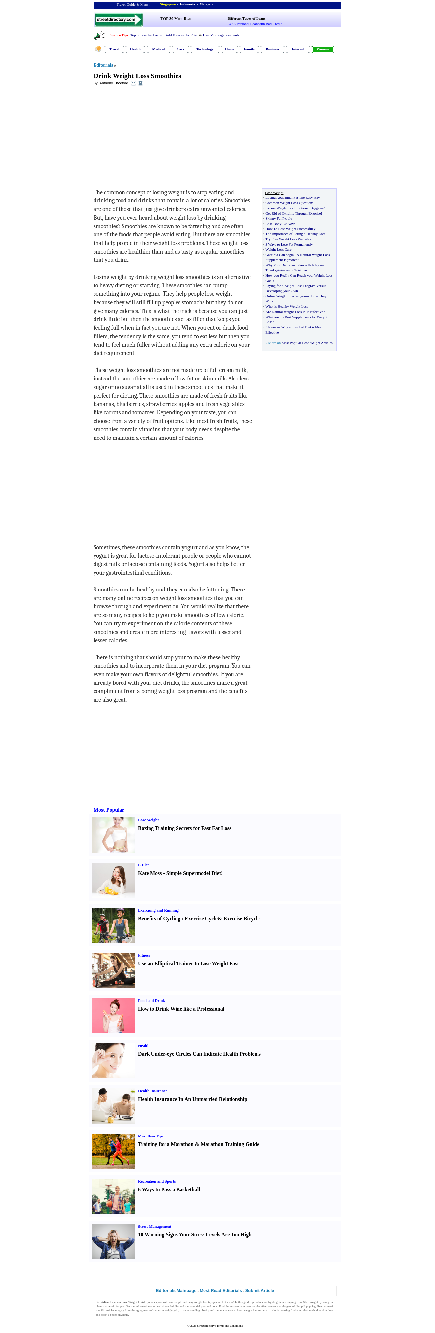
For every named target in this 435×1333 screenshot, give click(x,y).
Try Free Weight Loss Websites (288, 239)
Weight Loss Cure (278, 249)
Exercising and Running (158, 910)
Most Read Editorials (221, 1290)
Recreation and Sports (157, 1181)
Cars (180, 49)
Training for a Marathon (166, 1144)
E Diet (143, 865)
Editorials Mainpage (176, 1290)
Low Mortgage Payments (221, 35)
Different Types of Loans (247, 18)
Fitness (144, 955)
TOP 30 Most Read (176, 18)
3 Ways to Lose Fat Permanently (289, 244)
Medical (158, 49)
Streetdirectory (205, 1325)
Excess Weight (276, 208)
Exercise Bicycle (241, 918)
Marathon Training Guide (230, 1144)
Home (229, 49)
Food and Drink (151, 1000)
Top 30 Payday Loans (146, 35)
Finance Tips (118, 35)
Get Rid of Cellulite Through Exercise (293, 213)
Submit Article (259, 1290)
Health (135, 49)
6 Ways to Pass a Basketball (169, 1189)
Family (249, 49)
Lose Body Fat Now (280, 224)
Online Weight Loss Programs (287, 296)
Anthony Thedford (113, 83)
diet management (225, 1310)
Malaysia (206, 4)
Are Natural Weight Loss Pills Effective (294, 312)
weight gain (171, 1310)
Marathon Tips (150, 1136)
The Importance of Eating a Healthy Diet (295, 234)
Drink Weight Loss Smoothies (137, 76)
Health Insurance (152, 1091)
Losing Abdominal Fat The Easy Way (292, 197)
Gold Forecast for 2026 (181, 35)
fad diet (174, 1306)
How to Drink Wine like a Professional (181, 1009)
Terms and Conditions (230, 1325)
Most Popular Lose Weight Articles (307, 343)
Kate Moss (150, 873)
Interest (298, 49)
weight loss (200, 1302)
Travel (114, 49)
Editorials (103, 65)
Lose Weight (148, 820)
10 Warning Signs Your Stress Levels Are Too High (195, 1234)
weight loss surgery (255, 1310)
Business (272, 49)
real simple (175, 1302)
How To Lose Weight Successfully (290, 229)
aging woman (144, 1310)
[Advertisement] (147, 139)
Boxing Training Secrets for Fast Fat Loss (184, 828)
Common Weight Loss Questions (289, 203)
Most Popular (109, 810)
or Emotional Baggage (306, 208)
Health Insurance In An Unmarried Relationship (192, 1099)
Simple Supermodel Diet (193, 873)
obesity (205, 1310)
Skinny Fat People (278, 218)
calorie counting (280, 1310)
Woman (323, 49)
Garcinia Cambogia (279, 255)
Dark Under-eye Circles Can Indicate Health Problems (199, 1054)
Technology (205, 49)
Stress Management (154, 1226)
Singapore (168, 4)
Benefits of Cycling (159, 918)
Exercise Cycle (201, 918)
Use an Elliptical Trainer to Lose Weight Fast (188, 963)
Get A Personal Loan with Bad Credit (255, 24)
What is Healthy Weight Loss (286, 306)
